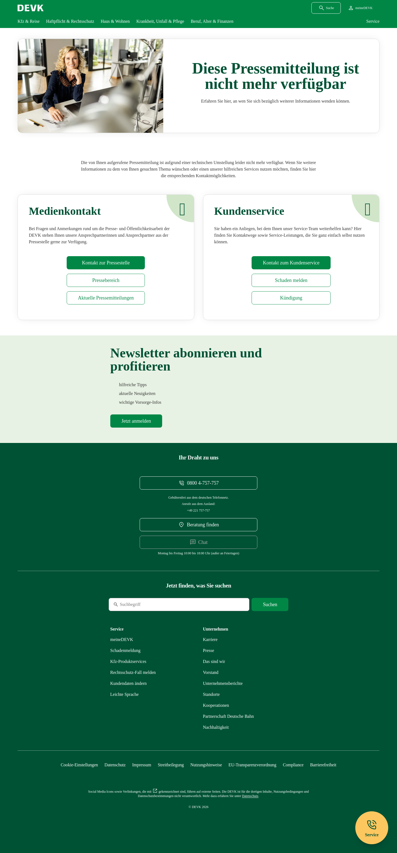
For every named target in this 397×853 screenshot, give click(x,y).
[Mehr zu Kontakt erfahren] (291, 262)
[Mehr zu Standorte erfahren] (211, 694)
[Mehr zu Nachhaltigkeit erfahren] (216, 727)
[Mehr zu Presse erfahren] (106, 262)
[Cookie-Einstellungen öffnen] (79, 764)
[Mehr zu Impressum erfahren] (141, 764)
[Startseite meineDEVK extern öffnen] (360, 8)
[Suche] (146, 604)
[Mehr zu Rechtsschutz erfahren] (133, 672)
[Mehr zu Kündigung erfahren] (291, 297)
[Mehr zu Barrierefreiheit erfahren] (323, 764)
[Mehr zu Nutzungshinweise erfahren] (206, 764)
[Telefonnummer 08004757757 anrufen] (198, 483)
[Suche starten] (270, 604)
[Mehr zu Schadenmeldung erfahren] (291, 280)
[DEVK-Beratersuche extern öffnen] (198, 524)
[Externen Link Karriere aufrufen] (210, 639)
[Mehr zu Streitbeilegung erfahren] (171, 764)
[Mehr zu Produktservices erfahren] (128, 661)
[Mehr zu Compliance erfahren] (293, 764)
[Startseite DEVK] (31, 8)
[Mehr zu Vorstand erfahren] (211, 672)
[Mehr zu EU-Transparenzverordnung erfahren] (252, 764)
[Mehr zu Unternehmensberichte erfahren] (223, 683)
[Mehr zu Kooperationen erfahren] (216, 705)
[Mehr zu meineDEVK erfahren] (121, 639)
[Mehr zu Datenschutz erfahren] (115, 764)
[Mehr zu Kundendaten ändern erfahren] (128, 683)
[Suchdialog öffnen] (326, 8)
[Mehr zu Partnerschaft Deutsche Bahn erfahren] (228, 716)
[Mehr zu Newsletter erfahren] (136, 421)
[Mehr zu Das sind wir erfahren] (214, 661)
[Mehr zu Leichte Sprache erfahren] (124, 694)
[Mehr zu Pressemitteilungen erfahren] (106, 297)
